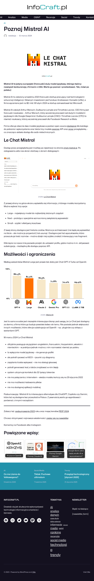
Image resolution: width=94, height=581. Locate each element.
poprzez (55, 129)
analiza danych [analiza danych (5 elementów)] (54, 513)
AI (5, 23)
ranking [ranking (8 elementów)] (55, 532)
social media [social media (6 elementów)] (58, 540)
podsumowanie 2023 (25, 411)
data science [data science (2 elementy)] (55, 521)
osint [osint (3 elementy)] (61, 528)
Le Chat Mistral (50, 197)
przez (70, 129)
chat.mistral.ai (70, 148)
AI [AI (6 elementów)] (51, 507)
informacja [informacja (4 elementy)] (56, 524)
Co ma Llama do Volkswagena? (12, 475)
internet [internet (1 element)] (65, 525)
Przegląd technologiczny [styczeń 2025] (77, 475)
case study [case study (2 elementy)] (54, 518)
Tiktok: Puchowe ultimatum (42, 475)
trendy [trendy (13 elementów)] (55, 555)
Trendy (67, 470)
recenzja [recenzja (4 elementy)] (55, 536)
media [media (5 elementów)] (54, 528)
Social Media (39, 470)
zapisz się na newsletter (57, 418)
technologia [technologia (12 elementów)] (58, 547)
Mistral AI (49, 315)
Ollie (34, 572)
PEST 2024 (64, 411)
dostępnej (71, 126)
